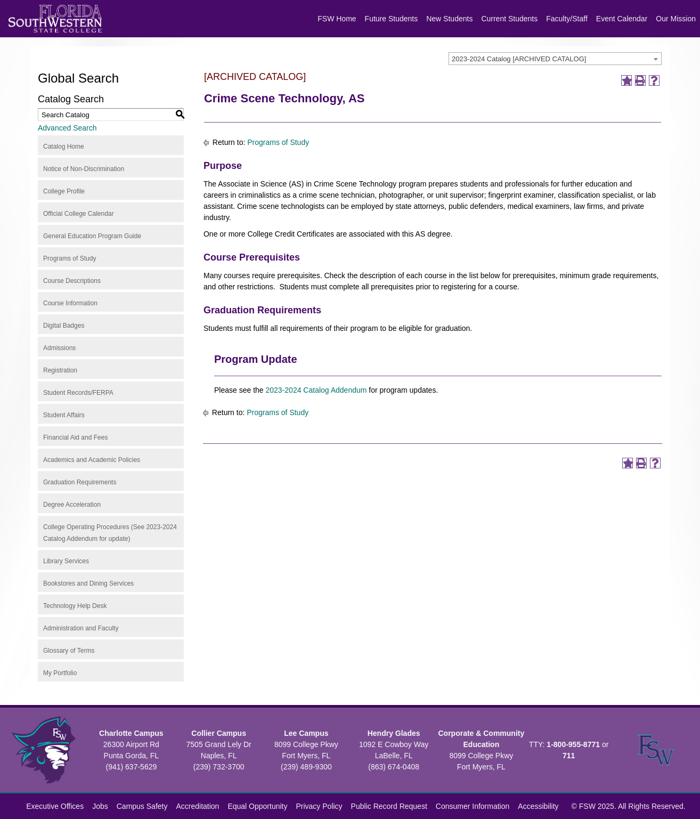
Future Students (391, 18)
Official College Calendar (78, 213)
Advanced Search (67, 128)
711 (569, 755)
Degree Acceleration (72, 504)
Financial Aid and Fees (75, 437)
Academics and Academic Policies (91, 460)
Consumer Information (473, 806)
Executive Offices (55, 806)
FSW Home (337, 18)
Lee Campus (306, 733)
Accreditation (197, 806)
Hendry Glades (394, 733)
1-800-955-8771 (573, 744)
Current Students (509, 18)
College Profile (64, 191)
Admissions (59, 348)
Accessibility (538, 806)
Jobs (100, 806)
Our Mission (676, 18)
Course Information (70, 303)
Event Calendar (622, 18)
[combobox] (555, 58)
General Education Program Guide (92, 236)
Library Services (66, 561)
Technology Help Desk (75, 606)
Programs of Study (69, 258)
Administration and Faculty (80, 628)
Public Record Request (389, 806)
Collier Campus (218, 733)
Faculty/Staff (567, 18)
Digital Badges (63, 325)
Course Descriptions (72, 281)
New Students (449, 18)
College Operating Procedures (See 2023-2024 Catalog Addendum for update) (110, 532)
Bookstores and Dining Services (88, 583)
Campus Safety (142, 806)
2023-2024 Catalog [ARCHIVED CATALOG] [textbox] (519, 59)
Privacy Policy (319, 806)
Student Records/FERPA (78, 392)
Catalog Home (63, 146)
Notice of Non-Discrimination (83, 169)
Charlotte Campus (131, 733)
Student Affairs (64, 415)
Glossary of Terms (68, 650)
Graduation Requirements (79, 482)
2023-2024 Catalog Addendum (316, 390)
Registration (60, 370)
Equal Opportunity (257, 806)
